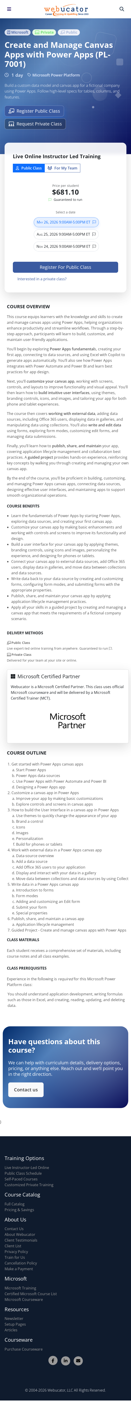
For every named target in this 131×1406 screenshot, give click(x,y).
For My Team (62, 171)
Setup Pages (15, 1324)
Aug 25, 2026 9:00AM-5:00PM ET (66, 237)
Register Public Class (34, 111)
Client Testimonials (21, 1240)
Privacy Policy (16, 1251)
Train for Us (15, 1257)
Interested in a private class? (42, 282)
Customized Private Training (29, 1184)
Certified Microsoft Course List (31, 1293)
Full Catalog (15, 1204)
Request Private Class (35, 124)
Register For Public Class (65, 271)
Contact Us (14, 1228)
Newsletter (14, 1318)
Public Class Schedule (23, 1173)
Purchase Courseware (24, 1349)
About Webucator (20, 1234)
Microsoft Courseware (24, 1299)
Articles (11, 1329)
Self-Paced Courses (21, 1179)
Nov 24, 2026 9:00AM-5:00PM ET (66, 250)
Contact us (28, 1088)
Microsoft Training (20, 1288)
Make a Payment (19, 1268)
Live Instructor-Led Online (27, 1167)
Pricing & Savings (19, 1209)
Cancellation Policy (21, 1263)
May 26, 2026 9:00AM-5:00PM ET (66, 225)
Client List (13, 1245)
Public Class (29, 171)
